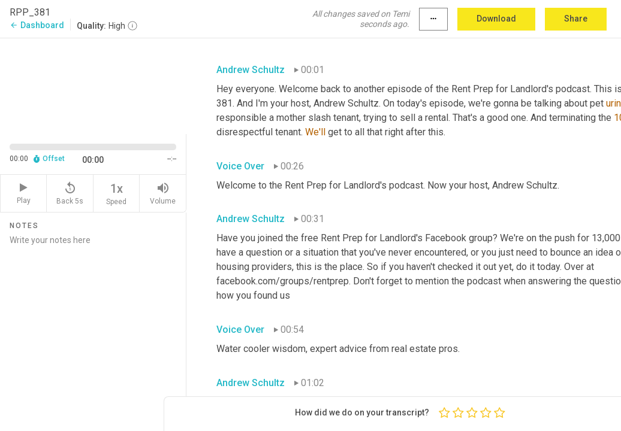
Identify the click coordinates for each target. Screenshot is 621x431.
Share (575, 18)
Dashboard (37, 25)
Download (496, 18)
